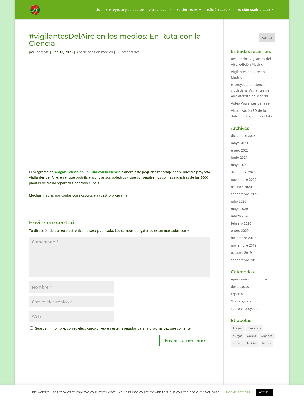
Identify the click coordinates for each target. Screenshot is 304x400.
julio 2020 (238, 201)
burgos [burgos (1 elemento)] (237, 336)
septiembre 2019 (244, 260)
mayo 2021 (239, 165)
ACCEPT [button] (264, 392)
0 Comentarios (128, 52)
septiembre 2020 (244, 194)
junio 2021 (239, 157)
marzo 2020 (240, 216)
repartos (237, 294)
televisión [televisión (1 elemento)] (250, 343)
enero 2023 (240, 150)
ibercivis (42, 52)
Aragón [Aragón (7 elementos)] (238, 328)
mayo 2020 (239, 208)
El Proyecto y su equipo (124, 10)
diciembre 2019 (243, 238)
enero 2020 (240, 230)
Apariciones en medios (94, 52)
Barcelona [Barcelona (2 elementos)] (254, 328)
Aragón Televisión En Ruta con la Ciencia (87, 172)
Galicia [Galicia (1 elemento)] (251, 336)
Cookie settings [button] (238, 392)
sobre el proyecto (244, 308)
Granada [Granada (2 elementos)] (267, 336)
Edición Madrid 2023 (253, 10)
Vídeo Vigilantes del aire (250, 103)
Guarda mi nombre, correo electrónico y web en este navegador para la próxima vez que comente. (113, 328)
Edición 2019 (186, 10)
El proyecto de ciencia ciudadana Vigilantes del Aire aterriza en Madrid (250, 90)
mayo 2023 (239, 143)
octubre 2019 (241, 252)
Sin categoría (241, 301)
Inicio (95, 10)
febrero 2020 (241, 223)
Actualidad (157, 10)
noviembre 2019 (243, 245)
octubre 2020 (241, 187)
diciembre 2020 (243, 172)
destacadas (240, 286)
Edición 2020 (217, 10)
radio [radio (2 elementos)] (236, 343)
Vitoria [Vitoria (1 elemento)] (266, 343)
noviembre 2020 (243, 179)
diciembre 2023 (243, 135)
